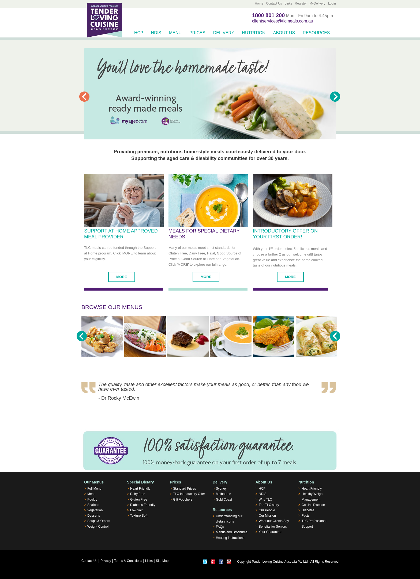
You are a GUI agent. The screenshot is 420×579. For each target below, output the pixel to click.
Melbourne (223, 494)
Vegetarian (95, 510)
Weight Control (97, 526)
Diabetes (308, 510)
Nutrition (253, 33)
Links (288, 3)
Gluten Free (138, 499)
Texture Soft (138, 515)
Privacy (105, 561)
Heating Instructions (230, 538)
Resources (316, 33)
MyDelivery (317, 3)
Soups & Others (98, 521)
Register (301, 3)
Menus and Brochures (231, 532)
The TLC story (269, 505)
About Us (284, 33)
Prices (197, 33)
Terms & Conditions (128, 561)
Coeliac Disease (313, 505)
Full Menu (94, 488)
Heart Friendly (140, 488)
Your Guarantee (270, 532)
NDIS (156, 33)
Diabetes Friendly (142, 505)
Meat (91, 494)
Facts (305, 515)
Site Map (162, 561)
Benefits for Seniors (273, 526)
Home (259, 3)
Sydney (221, 488)
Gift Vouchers (182, 499)
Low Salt (136, 510)
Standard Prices (184, 488)
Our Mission (267, 515)
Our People (267, 510)
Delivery (223, 33)
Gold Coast (224, 499)
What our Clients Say (274, 521)
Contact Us (274, 3)
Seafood (93, 505)
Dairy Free (137, 494)
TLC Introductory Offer (189, 494)
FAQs (220, 527)
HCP (138, 33)
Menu (175, 33)
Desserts (93, 515)
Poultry (92, 499)
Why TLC (265, 499)
